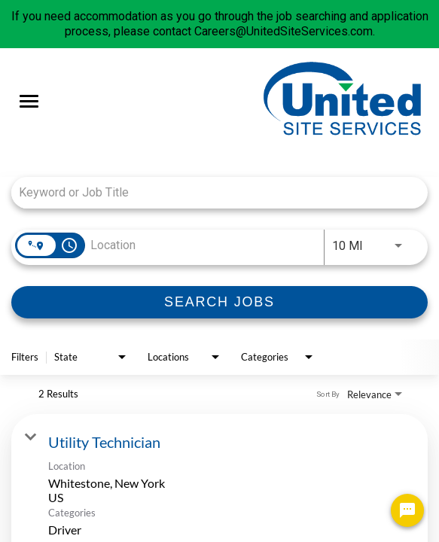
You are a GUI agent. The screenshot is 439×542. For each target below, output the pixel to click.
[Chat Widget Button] (407, 510)
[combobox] (212, 192)
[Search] (219, 302)
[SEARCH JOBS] (219, 302)
